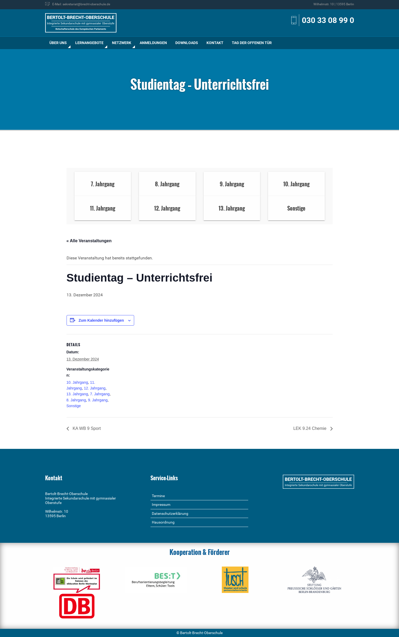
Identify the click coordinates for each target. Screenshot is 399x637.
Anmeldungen (153, 43)
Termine (158, 496)
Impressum (161, 504)
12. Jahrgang (95, 388)
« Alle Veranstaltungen (89, 241)
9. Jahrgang (97, 400)
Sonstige (74, 406)
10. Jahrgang (77, 382)
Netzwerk (121, 43)
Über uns (58, 43)
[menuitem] (58, 43)
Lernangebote (89, 43)
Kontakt (214, 43)
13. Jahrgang (77, 394)
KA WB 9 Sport (86, 428)
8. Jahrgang (76, 400)
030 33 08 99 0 (328, 20)
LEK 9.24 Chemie (310, 428)
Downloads (186, 43)
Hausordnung (163, 522)
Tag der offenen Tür (252, 43)
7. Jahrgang (100, 394)
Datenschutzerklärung (170, 513)
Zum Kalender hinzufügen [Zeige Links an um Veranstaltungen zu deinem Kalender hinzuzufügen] (101, 320)
